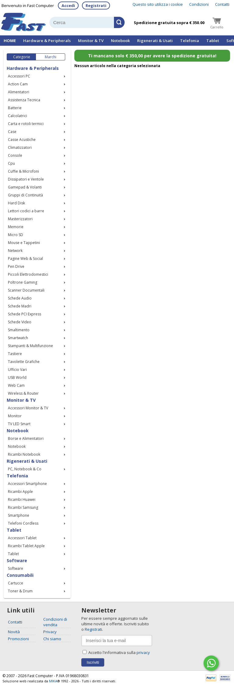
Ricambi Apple (20, 491)
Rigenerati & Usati (155, 40)
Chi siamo (52, 638)
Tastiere (15, 353)
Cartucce (15, 583)
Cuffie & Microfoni (23, 171)
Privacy (50, 631)
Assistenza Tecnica (24, 99)
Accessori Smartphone (27, 483)
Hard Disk (16, 203)
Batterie (15, 107)
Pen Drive (16, 266)
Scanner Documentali (26, 290)
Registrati (96, 5)
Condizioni (199, 4)
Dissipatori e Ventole (26, 179)
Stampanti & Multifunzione (30, 345)
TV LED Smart (19, 423)
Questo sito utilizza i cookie (158, 4)
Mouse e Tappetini (24, 242)
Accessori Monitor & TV (28, 408)
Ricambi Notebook (24, 454)
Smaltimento (19, 329)
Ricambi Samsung (23, 507)
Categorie (21, 56)
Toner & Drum (20, 591)
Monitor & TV (91, 40)
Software (15, 568)
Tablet (212, 40)
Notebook (120, 40)
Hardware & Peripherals (47, 40)
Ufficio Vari (17, 369)
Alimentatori (18, 92)
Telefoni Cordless (23, 523)
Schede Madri (19, 306)
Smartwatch (18, 337)
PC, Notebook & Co (24, 469)
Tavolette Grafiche (24, 361)
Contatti (222, 4)
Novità (14, 631)
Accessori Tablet (22, 538)
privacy (143, 652)
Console (15, 155)
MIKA (53, 681)
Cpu (11, 163)
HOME (10, 40)
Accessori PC (19, 76)
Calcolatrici (17, 115)
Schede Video (19, 322)
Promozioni (18, 638)
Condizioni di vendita (55, 621)
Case (12, 131)
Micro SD (15, 234)
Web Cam (16, 385)
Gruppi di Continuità (25, 195)
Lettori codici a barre (26, 211)
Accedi (68, 5)
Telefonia (189, 40)
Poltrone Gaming (22, 282)
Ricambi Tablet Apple (26, 545)
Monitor (15, 415)
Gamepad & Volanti (25, 187)
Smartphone (18, 515)
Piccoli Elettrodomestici (28, 274)
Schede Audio (20, 298)
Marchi (50, 56)
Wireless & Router (23, 393)
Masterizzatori (20, 218)
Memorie (15, 226)
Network (15, 250)
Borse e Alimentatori (26, 438)
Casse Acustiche (22, 139)
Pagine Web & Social (25, 258)
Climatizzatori (20, 147)
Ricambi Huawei (21, 499)
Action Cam (18, 84)
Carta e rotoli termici (26, 123)
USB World (17, 377)
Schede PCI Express (24, 314)
